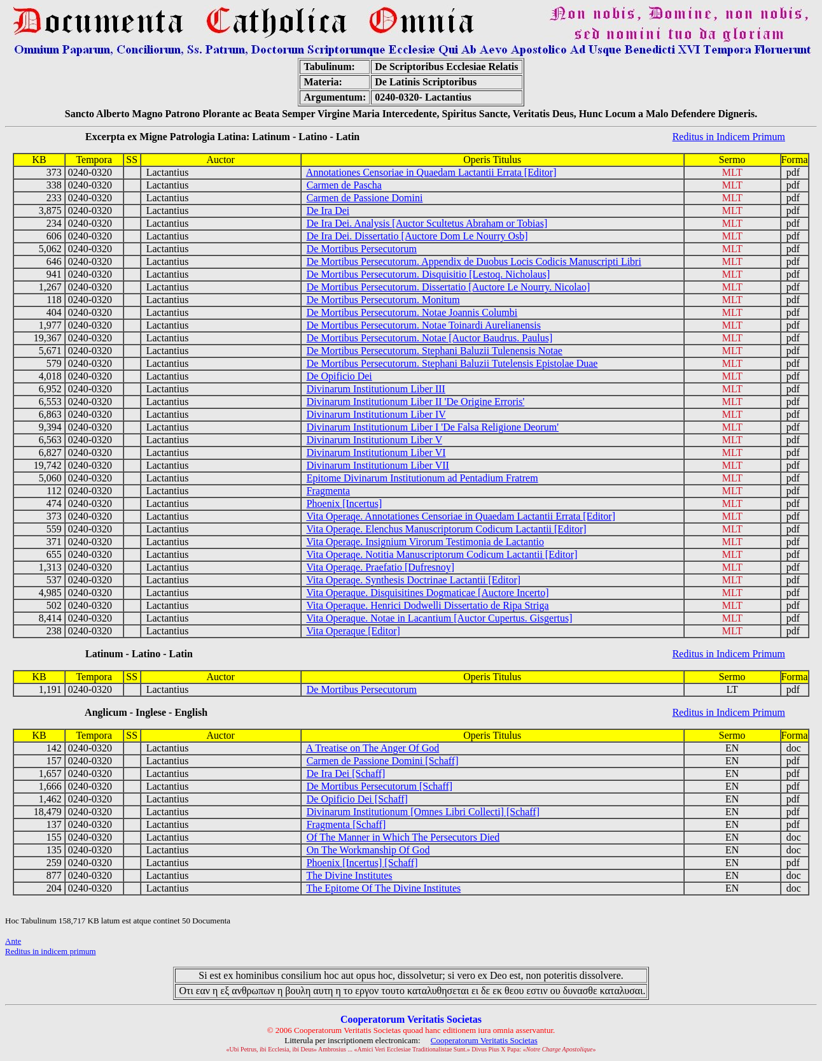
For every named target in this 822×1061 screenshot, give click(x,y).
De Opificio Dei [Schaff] (357, 799)
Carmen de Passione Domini (365, 197)
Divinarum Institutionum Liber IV (376, 414)
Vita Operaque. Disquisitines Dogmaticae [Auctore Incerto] (427, 592)
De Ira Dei (328, 210)
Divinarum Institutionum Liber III (376, 388)
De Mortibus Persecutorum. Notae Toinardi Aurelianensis (424, 325)
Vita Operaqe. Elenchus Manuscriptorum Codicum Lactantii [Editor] (446, 528)
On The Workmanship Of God (368, 849)
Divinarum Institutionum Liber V (374, 439)
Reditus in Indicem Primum (728, 136)
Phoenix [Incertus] (344, 503)
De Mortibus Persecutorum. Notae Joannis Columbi (412, 312)
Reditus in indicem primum (50, 951)
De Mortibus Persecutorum (362, 248)
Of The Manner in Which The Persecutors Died (403, 837)
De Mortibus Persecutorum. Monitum (383, 299)
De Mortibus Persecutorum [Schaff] (379, 786)
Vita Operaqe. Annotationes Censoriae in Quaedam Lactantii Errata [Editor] (460, 516)
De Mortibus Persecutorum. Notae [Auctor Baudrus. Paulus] (430, 337)
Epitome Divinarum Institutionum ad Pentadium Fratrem (422, 478)
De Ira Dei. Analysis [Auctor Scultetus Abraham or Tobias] (427, 223)
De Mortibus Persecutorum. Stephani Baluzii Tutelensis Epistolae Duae (452, 363)
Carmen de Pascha (344, 185)
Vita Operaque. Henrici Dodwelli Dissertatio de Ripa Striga (427, 605)
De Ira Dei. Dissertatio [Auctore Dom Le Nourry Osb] (417, 236)
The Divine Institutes (349, 875)
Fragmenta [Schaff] (346, 824)
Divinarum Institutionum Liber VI (376, 452)
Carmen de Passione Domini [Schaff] (383, 760)
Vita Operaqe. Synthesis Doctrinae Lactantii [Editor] (413, 579)
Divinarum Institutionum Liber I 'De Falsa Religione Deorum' (433, 427)
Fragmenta (328, 490)
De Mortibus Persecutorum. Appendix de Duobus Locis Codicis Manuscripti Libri (474, 261)
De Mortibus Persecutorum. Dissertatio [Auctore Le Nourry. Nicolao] (448, 286)
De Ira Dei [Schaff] (346, 773)
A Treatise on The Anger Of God (372, 748)
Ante (13, 941)
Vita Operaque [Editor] (353, 630)
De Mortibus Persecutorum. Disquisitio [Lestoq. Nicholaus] (428, 274)
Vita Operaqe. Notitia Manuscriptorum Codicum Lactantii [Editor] (441, 554)
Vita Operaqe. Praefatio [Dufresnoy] (380, 567)
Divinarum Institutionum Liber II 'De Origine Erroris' (416, 401)
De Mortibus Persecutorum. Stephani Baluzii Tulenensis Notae (434, 350)
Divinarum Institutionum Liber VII (378, 465)
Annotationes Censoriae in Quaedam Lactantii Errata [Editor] (431, 172)
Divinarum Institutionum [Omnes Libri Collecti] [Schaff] (423, 811)
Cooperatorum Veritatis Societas (484, 1040)
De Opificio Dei (339, 376)
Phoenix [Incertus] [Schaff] (362, 862)
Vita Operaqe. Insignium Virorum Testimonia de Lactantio (425, 541)
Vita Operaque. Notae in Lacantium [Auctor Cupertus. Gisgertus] (439, 618)
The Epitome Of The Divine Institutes (383, 888)
